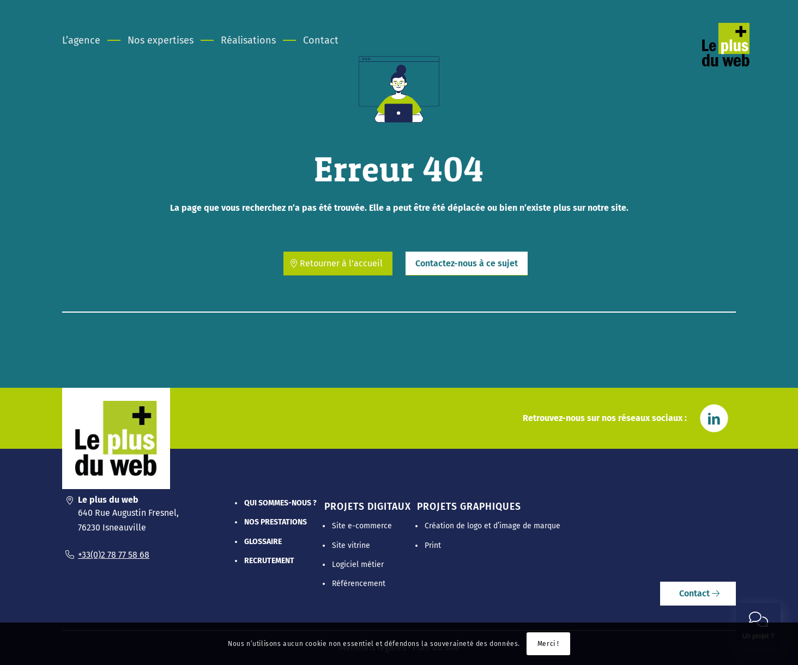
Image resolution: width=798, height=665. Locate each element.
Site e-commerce (362, 525)
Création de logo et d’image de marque (492, 525)
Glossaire (263, 541)
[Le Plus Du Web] (739, 56)
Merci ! (548, 644)
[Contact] (698, 594)
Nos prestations (275, 522)
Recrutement (269, 560)
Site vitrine (351, 545)
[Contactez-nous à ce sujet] (467, 264)
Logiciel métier (358, 564)
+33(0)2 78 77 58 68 (113, 555)
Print (433, 545)
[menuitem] (87, 40)
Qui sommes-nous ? (280, 503)
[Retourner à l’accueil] (337, 264)
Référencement (358, 583)
